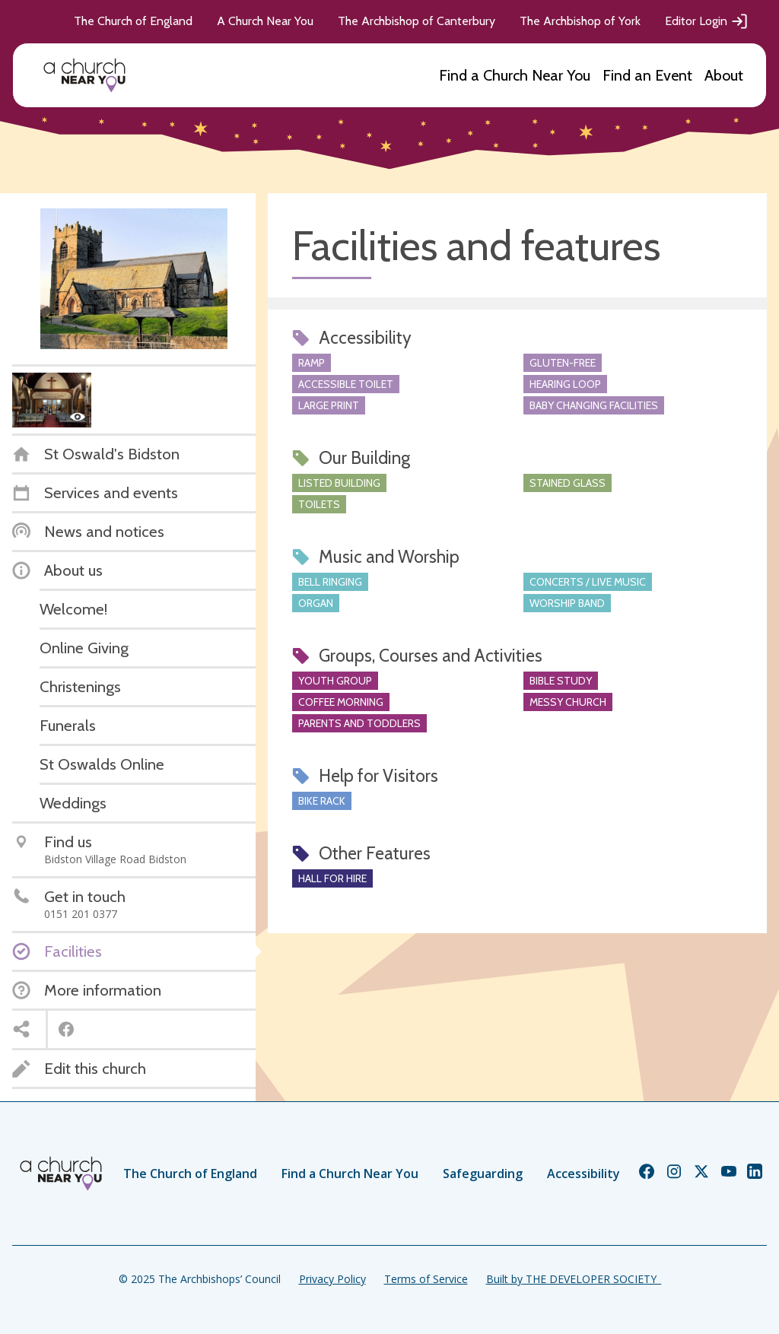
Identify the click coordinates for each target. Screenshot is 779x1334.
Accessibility (583, 1173)
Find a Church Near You (514, 75)
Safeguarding (483, 1173)
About (723, 75)
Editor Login (707, 21)
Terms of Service (426, 1279)
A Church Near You (265, 21)
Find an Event (647, 75)
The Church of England (133, 21)
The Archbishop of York (580, 21)
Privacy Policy (332, 1279)
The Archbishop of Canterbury (416, 21)
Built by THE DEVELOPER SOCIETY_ (573, 1279)
